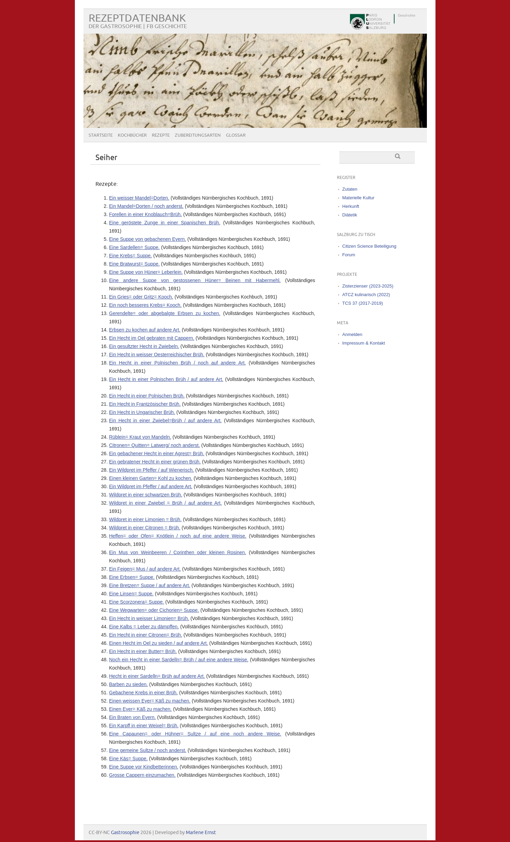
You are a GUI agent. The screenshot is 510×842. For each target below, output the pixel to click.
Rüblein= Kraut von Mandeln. (140, 437)
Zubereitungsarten (198, 135)
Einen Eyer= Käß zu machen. (140, 709)
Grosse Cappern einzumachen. (142, 775)
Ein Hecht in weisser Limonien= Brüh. (149, 618)
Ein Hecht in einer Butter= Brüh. (143, 651)
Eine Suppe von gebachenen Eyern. (147, 239)
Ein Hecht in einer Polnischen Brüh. (147, 395)
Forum (348, 254)
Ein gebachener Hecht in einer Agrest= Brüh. (156, 453)
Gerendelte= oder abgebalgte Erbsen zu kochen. (164, 313)
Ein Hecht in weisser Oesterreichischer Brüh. (157, 354)
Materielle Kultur (358, 197)
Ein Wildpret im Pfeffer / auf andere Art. (151, 486)
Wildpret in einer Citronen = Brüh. (144, 527)
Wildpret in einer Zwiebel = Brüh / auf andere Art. (165, 503)
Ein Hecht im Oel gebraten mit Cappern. (151, 338)
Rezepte (161, 135)
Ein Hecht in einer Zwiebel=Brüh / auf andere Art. (165, 420)
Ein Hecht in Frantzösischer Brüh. (145, 404)
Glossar (236, 135)
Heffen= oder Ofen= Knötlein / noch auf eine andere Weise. (178, 536)
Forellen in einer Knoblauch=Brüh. (145, 214)
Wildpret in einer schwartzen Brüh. (145, 494)
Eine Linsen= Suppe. (131, 593)
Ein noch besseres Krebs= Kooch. (145, 305)
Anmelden (352, 334)
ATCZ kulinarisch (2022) (366, 294)
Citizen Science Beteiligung (369, 246)
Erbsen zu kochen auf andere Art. (145, 330)
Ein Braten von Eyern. (132, 717)
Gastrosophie (125, 832)
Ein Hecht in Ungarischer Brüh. (142, 412)
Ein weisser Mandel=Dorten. (139, 198)
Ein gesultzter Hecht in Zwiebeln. (144, 346)
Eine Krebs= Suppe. (130, 255)
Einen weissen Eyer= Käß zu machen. (150, 701)
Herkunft (350, 206)
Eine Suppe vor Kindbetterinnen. (144, 767)
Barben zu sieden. (128, 684)
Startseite (101, 135)
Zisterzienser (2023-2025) (368, 286)
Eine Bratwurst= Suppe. (134, 264)
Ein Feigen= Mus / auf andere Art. (145, 569)
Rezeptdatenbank (137, 18)
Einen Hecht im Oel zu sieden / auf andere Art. (158, 643)
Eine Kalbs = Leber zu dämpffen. (144, 626)
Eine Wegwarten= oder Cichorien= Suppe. (154, 610)
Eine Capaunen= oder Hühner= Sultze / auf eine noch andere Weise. (195, 734)
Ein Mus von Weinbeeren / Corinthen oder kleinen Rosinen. (177, 552)
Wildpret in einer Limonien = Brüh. (145, 519)
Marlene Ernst (201, 832)
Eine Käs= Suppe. (128, 758)
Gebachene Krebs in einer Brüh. (143, 692)
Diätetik (349, 214)
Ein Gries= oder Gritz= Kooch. (141, 297)
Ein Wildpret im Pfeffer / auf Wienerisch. (151, 470)
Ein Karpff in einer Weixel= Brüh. (144, 725)
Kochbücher (132, 135)
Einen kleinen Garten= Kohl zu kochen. (150, 478)
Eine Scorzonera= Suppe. (136, 602)
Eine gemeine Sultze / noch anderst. (147, 750)
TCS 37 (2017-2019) (362, 303)
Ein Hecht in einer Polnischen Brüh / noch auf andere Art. (177, 363)
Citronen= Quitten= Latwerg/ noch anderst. (154, 445)
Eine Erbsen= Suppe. (132, 577)
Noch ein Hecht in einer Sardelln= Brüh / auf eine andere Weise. (179, 659)
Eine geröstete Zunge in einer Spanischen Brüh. (164, 222)
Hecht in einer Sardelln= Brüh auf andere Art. (157, 676)
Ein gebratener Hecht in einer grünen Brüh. (155, 461)
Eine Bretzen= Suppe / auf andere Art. (149, 585)
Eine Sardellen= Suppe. (134, 247)
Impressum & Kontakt (363, 343)
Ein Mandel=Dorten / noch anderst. (146, 206)
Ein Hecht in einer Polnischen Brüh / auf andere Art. (166, 379)
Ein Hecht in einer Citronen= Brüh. (145, 635)
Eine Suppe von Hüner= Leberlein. (146, 272)
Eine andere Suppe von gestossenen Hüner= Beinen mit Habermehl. (195, 280)
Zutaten (350, 189)
